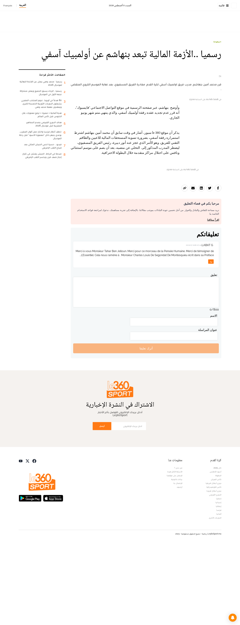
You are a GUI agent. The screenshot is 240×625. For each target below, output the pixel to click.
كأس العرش (216, 560)
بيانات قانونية (176, 560)
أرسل (102, 507)
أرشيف (179, 568)
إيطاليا (218, 587)
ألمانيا (218, 595)
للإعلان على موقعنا (174, 556)
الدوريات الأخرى (215, 599)
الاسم (213, 396)
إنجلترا (218, 579)
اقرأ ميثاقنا (213, 300)
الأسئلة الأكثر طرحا (174, 553)
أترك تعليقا (146, 429)
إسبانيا (218, 583)
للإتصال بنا (177, 564)
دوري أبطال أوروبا (213, 572)
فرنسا (218, 591)
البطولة (217, 42)
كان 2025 (217, 549)
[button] (233, 618)
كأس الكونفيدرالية (213, 568)
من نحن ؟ (178, 549)
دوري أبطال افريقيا (213, 564)
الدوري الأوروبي (215, 576)
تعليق (213, 356)
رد (211, 342)
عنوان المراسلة (207, 411)
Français (7, 5)
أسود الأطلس (215, 553)
